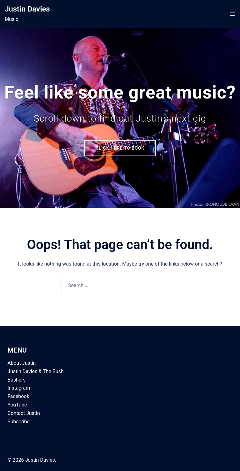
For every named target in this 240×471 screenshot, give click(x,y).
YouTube (17, 405)
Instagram (19, 388)
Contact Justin (24, 413)
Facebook (18, 396)
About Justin (22, 363)
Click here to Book (120, 148)
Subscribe (19, 422)
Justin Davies (27, 9)
